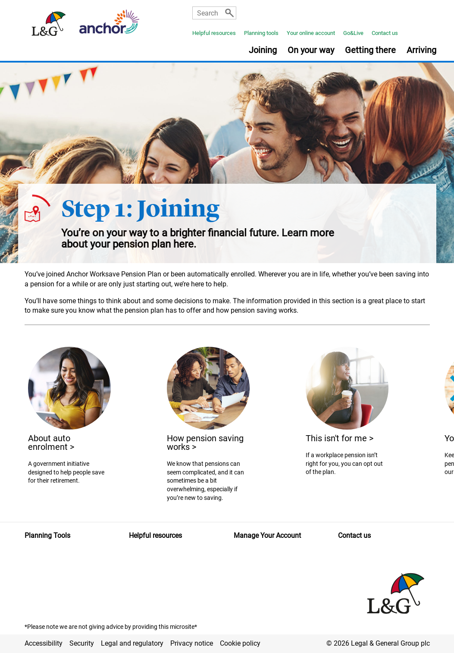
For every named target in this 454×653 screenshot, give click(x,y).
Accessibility (44, 643)
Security (81, 643)
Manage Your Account (267, 535)
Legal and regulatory (132, 643)
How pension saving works (205, 442)
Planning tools (261, 33)
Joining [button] (263, 50)
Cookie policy (240, 643)
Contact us (385, 33)
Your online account (311, 33)
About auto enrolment (51, 442)
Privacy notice (191, 643)
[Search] (229, 13)
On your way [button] (311, 50)
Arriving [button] (421, 50)
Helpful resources (214, 33)
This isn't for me (339, 438)
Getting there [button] (370, 50)
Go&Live (353, 33)
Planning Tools (47, 535)
